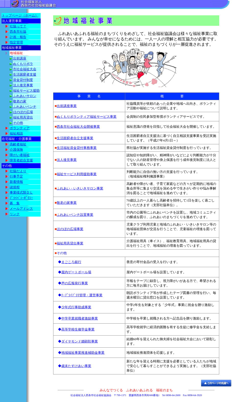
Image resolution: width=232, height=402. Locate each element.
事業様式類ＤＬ (21, 192)
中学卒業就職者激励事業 (79, 318)
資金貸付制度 (23, 80)
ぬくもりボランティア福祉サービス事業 (87, 117)
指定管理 (16, 42)
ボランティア (20, 128)
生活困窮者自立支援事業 (75, 138)
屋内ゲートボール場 (76, 272)
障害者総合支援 (21, 160)
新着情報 (16, 182)
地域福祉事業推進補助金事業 (83, 352)
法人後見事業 (23, 85)
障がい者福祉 (20, 155)
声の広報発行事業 (74, 283)
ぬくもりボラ (23, 64)
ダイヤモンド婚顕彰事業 (79, 341)
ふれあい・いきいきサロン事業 (80, 188)
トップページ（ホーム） (20, 15)
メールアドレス (21, 208)
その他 (18, 123)
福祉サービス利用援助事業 (77, 174)
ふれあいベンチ (24, 107)
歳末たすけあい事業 (76, 366)
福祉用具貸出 (23, 117)
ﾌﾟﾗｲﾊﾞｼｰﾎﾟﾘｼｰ (21, 198)
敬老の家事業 (67, 203)
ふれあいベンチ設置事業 (75, 215)
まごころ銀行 (71, 262)
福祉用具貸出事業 (70, 243)
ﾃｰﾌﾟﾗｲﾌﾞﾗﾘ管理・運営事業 (81, 295)
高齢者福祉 (18, 144)
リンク (15, 214)
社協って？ (18, 26)
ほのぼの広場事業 (70, 229)
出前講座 (19, 58)
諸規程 (15, 187)
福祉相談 (16, 133)
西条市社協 (18, 31)
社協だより (18, 171)
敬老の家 (19, 101)
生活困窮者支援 (24, 74)
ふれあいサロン (24, 96)
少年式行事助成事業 (76, 307)
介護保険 (16, 149)
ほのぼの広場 (23, 112)
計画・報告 (18, 37)
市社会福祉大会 (24, 69)
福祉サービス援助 (26, 90)
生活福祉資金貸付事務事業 (77, 148)
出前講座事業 (67, 106)
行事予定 (16, 176)
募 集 (15, 203)
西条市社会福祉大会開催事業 (78, 126)
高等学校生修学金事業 (78, 329)
